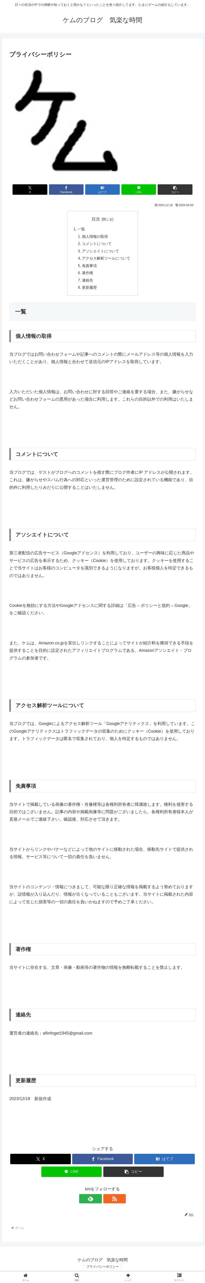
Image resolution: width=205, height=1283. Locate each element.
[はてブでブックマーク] (102, 189)
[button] (165, 189)
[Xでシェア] (40, 189)
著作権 (87, 274)
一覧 (81, 229)
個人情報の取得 (95, 237)
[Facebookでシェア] (71, 189)
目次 (96, 219)
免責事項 (89, 267)
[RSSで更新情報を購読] (108, 1200)
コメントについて (97, 244)
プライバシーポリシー (102, 1268)
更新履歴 (89, 289)
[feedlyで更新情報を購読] (97, 1200)
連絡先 (87, 282)
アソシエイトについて (100, 252)
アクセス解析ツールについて (106, 259)
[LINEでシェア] (134, 189)
